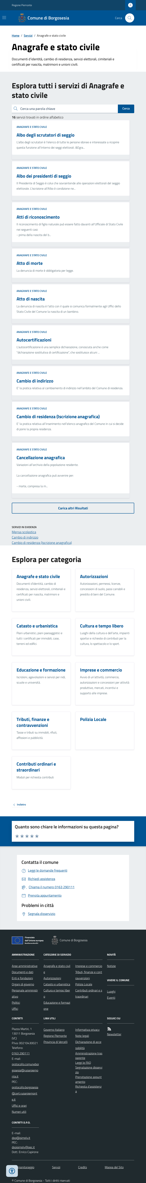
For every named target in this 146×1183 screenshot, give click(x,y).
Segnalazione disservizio (88, 1069)
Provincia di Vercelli (55, 1042)
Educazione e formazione (57, 1005)
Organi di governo (23, 984)
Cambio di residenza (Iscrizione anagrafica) (42, 542)
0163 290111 (21, 1053)
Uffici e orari (19, 1105)
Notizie (111, 966)
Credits (82, 1167)
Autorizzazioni (52, 978)
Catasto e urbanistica (57, 984)
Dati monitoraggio (23, 1167)
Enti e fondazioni (22, 978)
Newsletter (114, 1034)
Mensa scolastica (24, 532)
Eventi (111, 997)
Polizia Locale (83, 984)
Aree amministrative (24, 966)
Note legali (82, 1035)
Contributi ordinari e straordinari (88, 993)
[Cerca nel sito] (128, 18)
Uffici (15, 1008)
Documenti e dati (22, 972)
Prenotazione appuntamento (88, 1079)
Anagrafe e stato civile (32, 127)
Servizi (28, 35)
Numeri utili (19, 1111)
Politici (16, 1002)
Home (15, 35)
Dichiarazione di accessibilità (88, 1045)
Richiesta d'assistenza (88, 1089)
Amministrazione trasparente (88, 1055)
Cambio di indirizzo (25, 537)
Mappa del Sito (114, 1167)
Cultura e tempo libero (57, 993)
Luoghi (111, 991)
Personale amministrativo (25, 993)
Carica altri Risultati (73, 508)
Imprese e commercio (88, 966)
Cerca (126, 108)
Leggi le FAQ (83, 1062)
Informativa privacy (87, 1029)
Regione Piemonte (22, 5)
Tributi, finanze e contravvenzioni (88, 975)
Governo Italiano (54, 1029)
